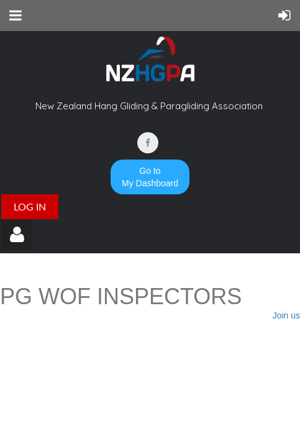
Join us (286, 315)
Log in (30, 206)
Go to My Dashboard (150, 177)
